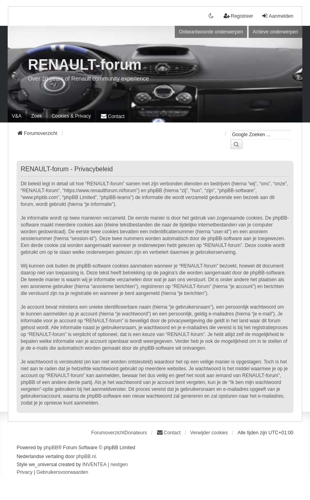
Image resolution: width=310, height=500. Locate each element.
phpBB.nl (86, 456)
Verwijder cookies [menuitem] (209, 433)
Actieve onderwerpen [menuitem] (275, 32)
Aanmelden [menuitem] (277, 16)
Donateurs (136, 433)
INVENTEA (94, 464)
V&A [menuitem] (16, 116)
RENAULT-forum (84, 64)
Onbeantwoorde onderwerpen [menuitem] (211, 32)
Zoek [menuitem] (36, 116)
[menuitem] (71, 116)
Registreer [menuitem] (238, 16)
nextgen (119, 464)
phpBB (51, 447)
